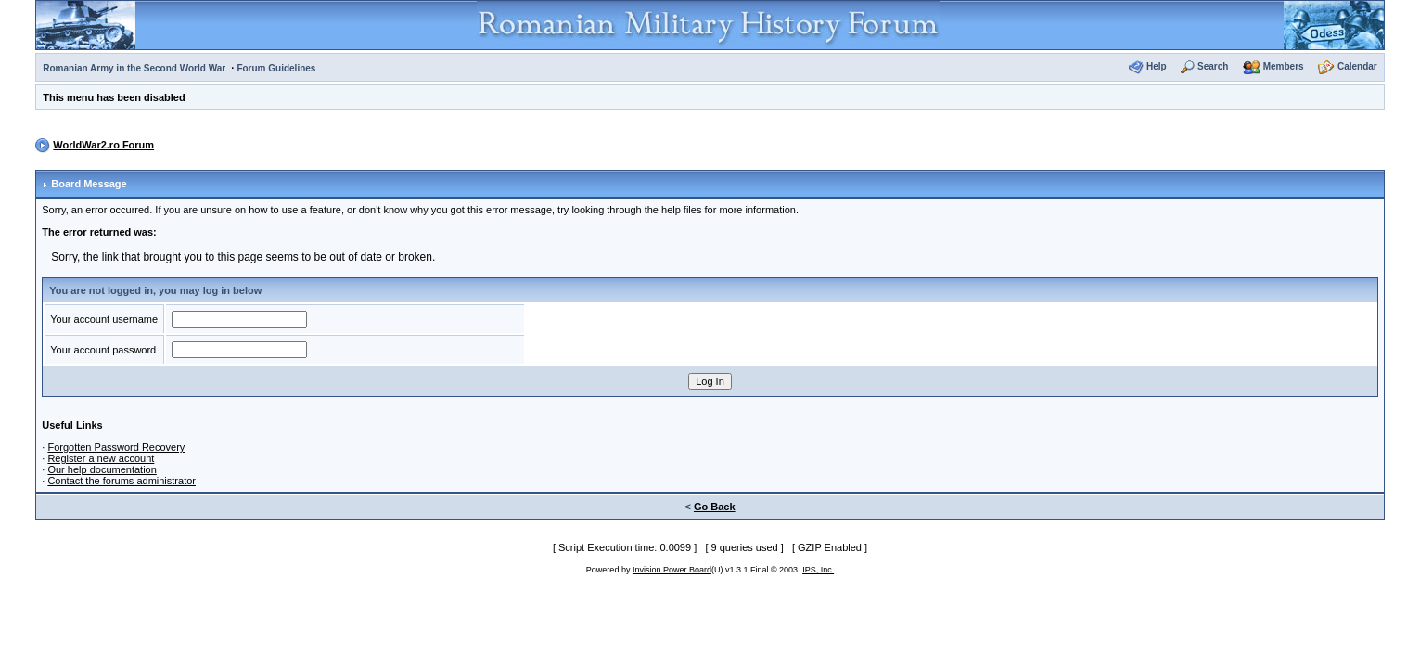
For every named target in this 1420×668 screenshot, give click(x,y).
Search (1212, 66)
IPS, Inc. (818, 569)
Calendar (1357, 66)
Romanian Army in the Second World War (134, 68)
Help (1156, 66)
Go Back (715, 506)
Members (1283, 66)
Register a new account (100, 458)
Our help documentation (101, 469)
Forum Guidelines (276, 68)
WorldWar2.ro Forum (103, 144)
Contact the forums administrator (121, 480)
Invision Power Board (672, 569)
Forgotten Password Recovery (116, 447)
